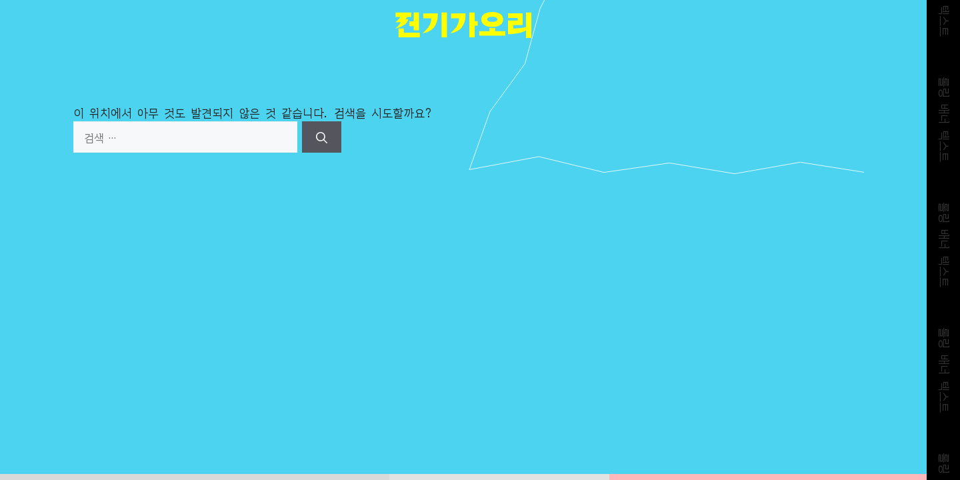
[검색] (321, 137)
